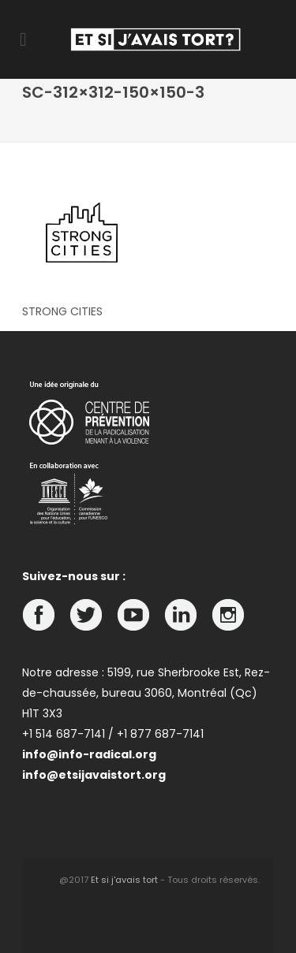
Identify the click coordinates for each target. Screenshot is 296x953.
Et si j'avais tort (124, 879)
